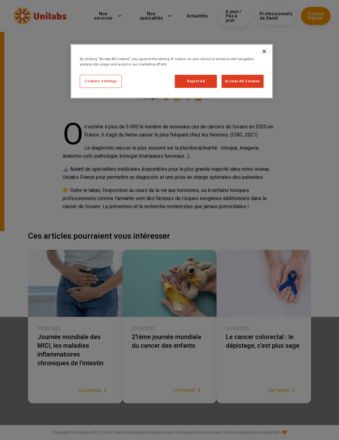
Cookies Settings (100, 81)
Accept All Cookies (242, 81)
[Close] (264, 51)
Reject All (196, 81)
